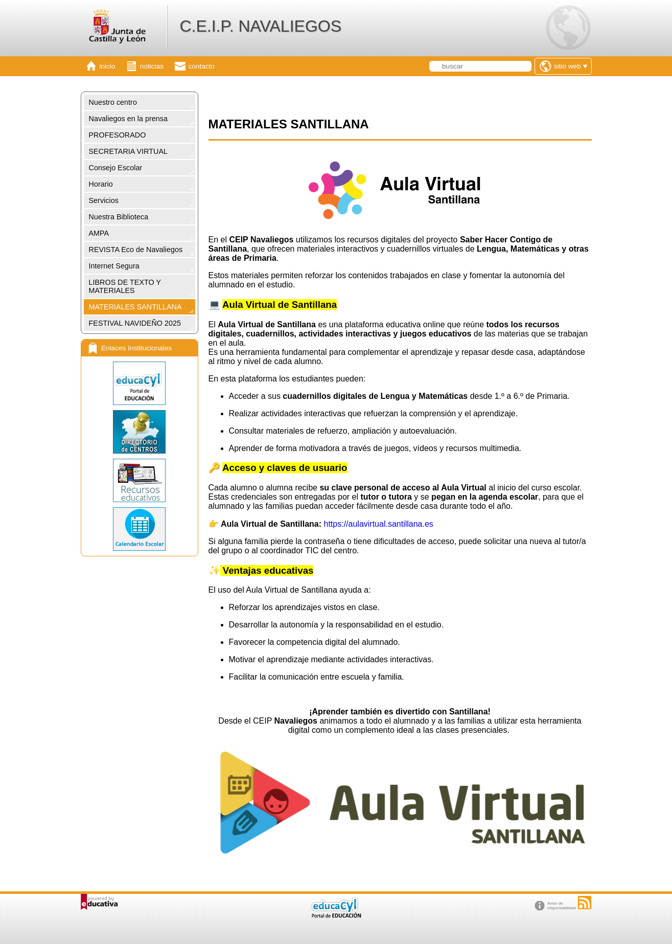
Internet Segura (114, 266)
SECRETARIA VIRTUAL (128, 151)
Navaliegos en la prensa (128, 119)
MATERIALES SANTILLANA (135, 307)
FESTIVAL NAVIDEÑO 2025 (135, 323)
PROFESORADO (117, 135)
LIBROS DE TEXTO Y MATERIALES (125, 286)
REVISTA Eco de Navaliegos (136, 249)
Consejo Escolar (116, 168)
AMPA (99, 233)
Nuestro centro (113, 102)
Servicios (104, 200)
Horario (101, 184)
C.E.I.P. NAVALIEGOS (260, 26)
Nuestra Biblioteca (119, 217)
